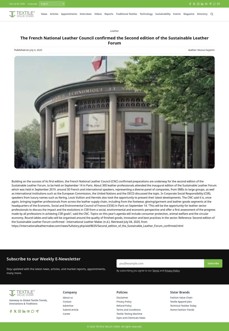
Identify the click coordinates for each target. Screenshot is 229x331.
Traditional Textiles (126, 14)
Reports (109, 14)
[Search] (211, 14)
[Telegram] (210, 4)
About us (68, 297)
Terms (155, 270)
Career (66, 313)
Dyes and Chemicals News (131, 317)
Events (177, 14)
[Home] (22, 14)
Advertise (68, 305)
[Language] (52, 3)
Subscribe (213, 263)
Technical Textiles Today (183, 305)
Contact (67, 301)
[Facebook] (190, 4)
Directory (202, 14)
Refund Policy (124, 305)
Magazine (188, 14)
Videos (98, 14)
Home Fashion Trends (182, 309)
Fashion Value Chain (181, 297)
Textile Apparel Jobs (181, 301)
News (44, 14)
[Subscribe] (218, 4)
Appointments (69, 14)
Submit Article (70, 309)
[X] (194, 4)
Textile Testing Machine (129, 313)
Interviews (86, 14)
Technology (146, 14)
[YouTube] (206, 4)
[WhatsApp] (214, 4)
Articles (54, 14)
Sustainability (163, 14)
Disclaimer (122, 297)
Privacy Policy (172, 270)
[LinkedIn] (202, 4)
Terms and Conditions (129, 309)
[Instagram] (198, 4)
